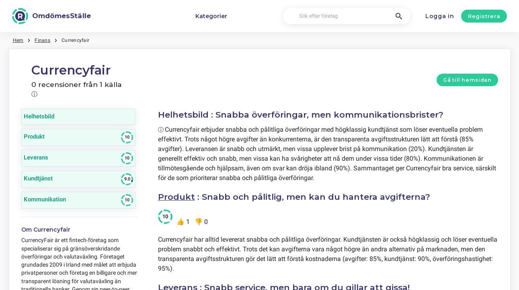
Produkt (176, 197)
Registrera (484, 16)
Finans (42, 40)
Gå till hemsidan (467, 80)
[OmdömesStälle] (51, 16)
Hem (18, 40)
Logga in (439, 16)
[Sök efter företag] (346, 16)
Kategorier (211, 16)
